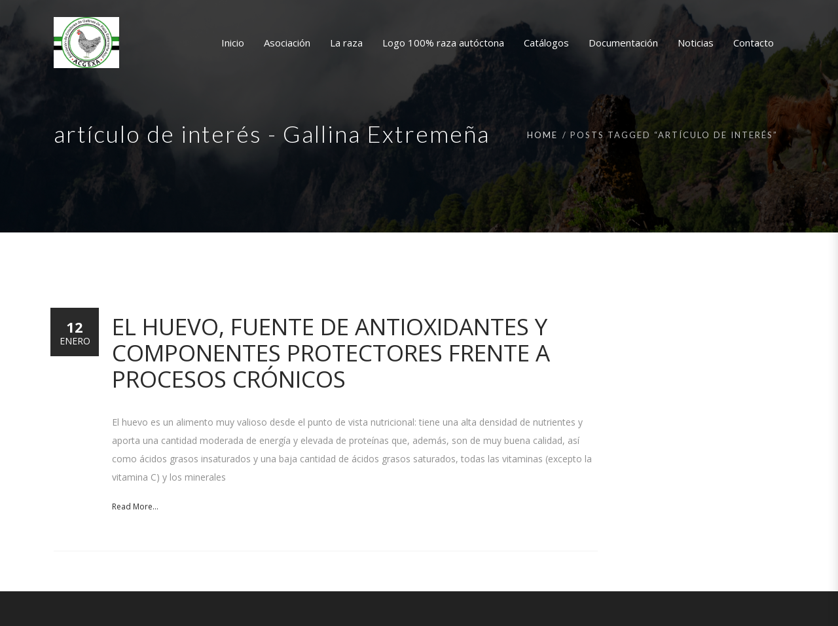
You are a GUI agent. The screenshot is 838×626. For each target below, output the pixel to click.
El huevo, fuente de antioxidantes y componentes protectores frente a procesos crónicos (331, 352)
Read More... (135, 506)
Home (542, 135)
